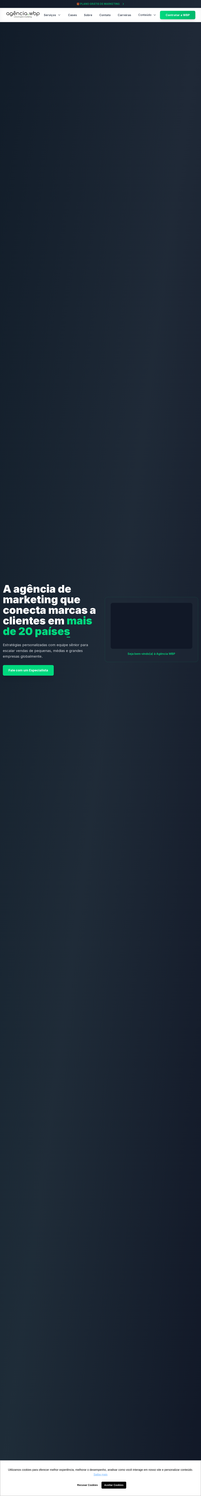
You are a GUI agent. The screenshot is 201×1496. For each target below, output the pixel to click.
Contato (105, 15)
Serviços (52, 15)
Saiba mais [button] (100, 1474)
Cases (72, 15)
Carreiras (124, 15)
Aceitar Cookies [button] (114, 1485)
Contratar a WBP (178, 15)
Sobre (88, 15)
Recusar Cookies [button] (87, 1485)
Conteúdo (147, 15)
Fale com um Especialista (28, 670)
